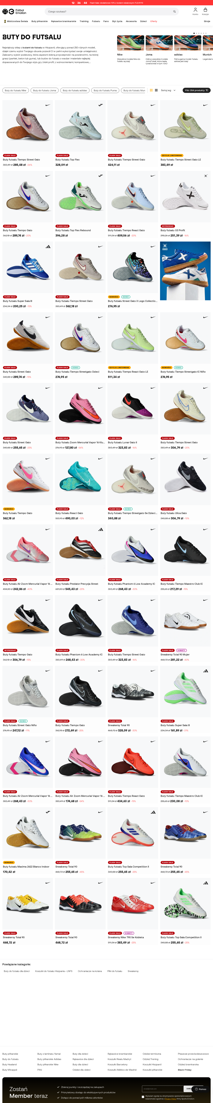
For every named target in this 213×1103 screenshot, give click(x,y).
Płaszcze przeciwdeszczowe (193, 1053)
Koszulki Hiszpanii (152, 1064)
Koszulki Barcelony (118, 1064)
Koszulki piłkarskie (152, 1069)
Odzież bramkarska (188, 1064)
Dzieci (143, 21)
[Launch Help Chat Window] (200, 1089)
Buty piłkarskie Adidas (49, 1059)
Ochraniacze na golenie (190, 1059)
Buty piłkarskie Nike (47, 1064)
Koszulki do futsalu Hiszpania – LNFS (53, 961)
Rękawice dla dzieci (83, 1059)
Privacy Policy (170, 1099)
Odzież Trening (150, 1059)
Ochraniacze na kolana (90, 961)
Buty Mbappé (9, 1069)
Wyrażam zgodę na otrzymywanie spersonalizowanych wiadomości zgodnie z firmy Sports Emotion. (170, 1097)
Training (84, 21)
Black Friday (185, 1069)
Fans (106, 21)
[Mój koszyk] (205, 11)
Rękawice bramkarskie (63, 21)
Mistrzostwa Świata (15, 21)
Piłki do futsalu (114, 961)
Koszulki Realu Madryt (119, 1059)
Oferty (153, 21)
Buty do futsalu (10, 1059)
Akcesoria (131, 21)
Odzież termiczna (152, 1053)
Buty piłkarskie (40, 21)
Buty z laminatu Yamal (48, 1053)
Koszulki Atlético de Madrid (122, 1069)
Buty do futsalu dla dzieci (17, 961)
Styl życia (117, 21)
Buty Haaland (9, 1064)
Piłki (39, 1069)
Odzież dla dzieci (81, 1069)
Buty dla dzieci (80, 1053)
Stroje (207, 21)
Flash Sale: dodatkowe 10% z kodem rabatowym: (116, 3)
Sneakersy (133, 961)
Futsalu (96, 21)
